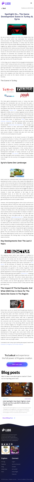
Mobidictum (24, 273)
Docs (2, 471)
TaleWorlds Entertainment (16, 125)
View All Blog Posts (8, 418)
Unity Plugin (15, 471)
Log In (13, 461)
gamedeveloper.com (17, 217)
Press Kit (14, 474)
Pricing (3, 461)
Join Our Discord (16, 464)
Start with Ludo (17, 364)
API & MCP (14, 469)
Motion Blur (13, 110)
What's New (4, 469)
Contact (14, 466)
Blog (2, 466)
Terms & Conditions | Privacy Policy (25, 479)
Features (3, 464)
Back (3, 8)
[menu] (31, 3)
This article (15, 153)
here (23, 119)
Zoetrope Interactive (6, 121)
